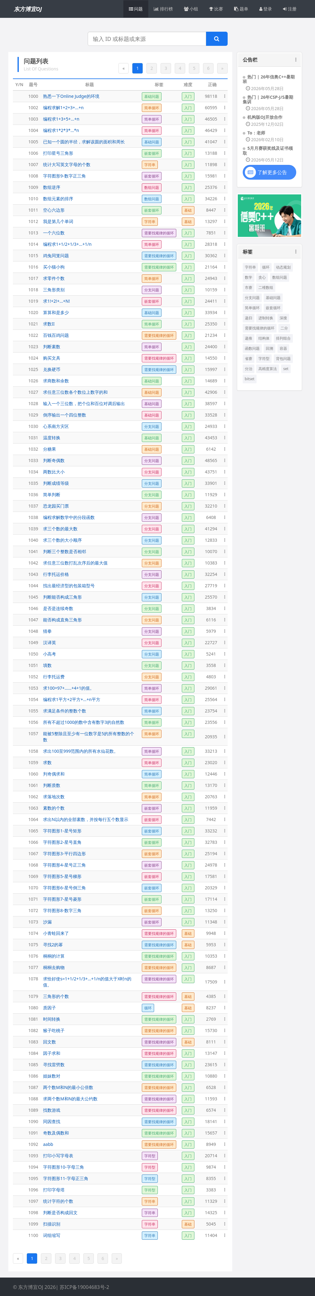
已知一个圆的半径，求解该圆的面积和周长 (84, 142)
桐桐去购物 (54, 967)
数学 (248, 277)
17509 (211, 982)
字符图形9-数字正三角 (64, 176)
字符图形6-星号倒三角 (64, 888)
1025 (33, 369)
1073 (33, 922)
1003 (33, 119)
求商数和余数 (56, 381)
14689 (211, 381)
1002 (33, 107)
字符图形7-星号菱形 (62, 899)
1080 (33, 1008)
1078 (33, 979)
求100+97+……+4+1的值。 (68, 688)
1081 (33, 1019)
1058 (33, 751)
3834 (211, 608)
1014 (33, 244)
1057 (33, 733)
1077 (33, 967)
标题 (89, 84)
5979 (211, 631)
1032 (33, 449)
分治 (248, 368)
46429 (211, 130)
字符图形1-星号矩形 (62, 831)
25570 (211, 597)
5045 (211, 1224)
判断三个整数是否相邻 (64, 551)
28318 (211, 244)
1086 (33, 1076)
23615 (211, 1064)
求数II (49, 324)
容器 (283, 348)
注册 (290, 9)
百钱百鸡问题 (56, 335)
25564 (211, 699)
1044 (33, 585)
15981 (211, 176)
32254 (211, 574)
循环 (265, 267)
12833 (211, 540)
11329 (211, 1201)
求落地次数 (54, 797)
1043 (33, 574)
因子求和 (51, 1053)
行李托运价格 (56, 574)
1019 (33, 301)
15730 (211, 1030)
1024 (33, 358)
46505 (211, 119)
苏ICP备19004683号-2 (84, 1287)
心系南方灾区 (56, 426)
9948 (211, 933)
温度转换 (51, 438)
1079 (33, 996)
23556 (211, 722)
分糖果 (49, 449)
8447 (211, 210)
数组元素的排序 (58, 198)
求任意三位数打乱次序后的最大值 (75, 563)
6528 (211, 1087)
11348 (211, 922)
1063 (33, 808)
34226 (211, 198)
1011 (33, 210)
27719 (211, 585)
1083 (33, 1042)
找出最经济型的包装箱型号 (69, 585)
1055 (33, 711)
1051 (33, 665)
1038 (33, 517)
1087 (33, 1087)
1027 (33, 392)
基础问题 (273, 297)
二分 (284, 328)
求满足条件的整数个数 (64, 711)
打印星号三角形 (58, 153)
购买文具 (51, 358)
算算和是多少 (56, 312)
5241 (211, 654)
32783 (211, 842)
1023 (33, 346)
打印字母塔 (54, 1190)
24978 (211, 865)
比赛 (216, 9)
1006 (33, 153)
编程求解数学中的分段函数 (69, 517)
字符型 (263, 358)
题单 (241, 9)
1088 (33, 1099)
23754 (211, 711)
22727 (211, 642)
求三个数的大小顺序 (62, 540)
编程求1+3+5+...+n (61, 119)
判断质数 (51, 785)
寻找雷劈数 (54, 1064)
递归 (248, 318)
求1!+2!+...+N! (56, 301)
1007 (33, 164)
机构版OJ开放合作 (264, 117)
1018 (33, 290)
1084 (33, 1053)
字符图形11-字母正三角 (65, 1178)
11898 (211, 164)
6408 (211, 517)
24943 (211, 278)
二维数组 (265, 287)
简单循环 (252, 307)
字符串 (250, 267)
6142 (211, 449)
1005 (33, 142)
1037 (33, 506)
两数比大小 (54, 472)
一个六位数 (54, 233)
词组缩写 (51, 1235)
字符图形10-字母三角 (63, 1167)
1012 (33, 221)
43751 (211, 472)
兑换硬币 (51, 369)
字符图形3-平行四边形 (64, 853)
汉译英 (49, 642)
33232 (211, 831)
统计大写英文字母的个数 (66, 164)
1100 (33, 1235)
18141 (211, 1121)
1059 (33, 762)
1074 (33, 933)
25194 (211, 853)
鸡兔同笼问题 (56, 255)
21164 (211, 267)
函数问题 (252, 348)
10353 (211, 956)
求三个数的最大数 (60, 529)
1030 (33, 426)
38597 (211, 403)
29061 (211, 688)
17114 (211, 899)
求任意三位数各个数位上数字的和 (75, 392)
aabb (48, 1144)
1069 (33, 876)
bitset (250, 378)
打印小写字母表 (58, 1155)
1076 (33, 956)
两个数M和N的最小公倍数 (68, 1087)
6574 (211, 1110)
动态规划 (283, 267)
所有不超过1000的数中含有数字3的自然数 (83, 722)
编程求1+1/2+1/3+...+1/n (67, 244)
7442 (211, 819)
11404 (211, 1235)
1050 (33, 654)
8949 (211, 1144)
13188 (211, 153)
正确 (212, 84)
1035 (33, 483)
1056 (33, 722)
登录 (265, 9)
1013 (33, 233)
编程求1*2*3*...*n (61, 130)
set (286, 368)
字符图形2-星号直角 (62, 842)
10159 (211, 290)
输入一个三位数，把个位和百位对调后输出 (84, 403)
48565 (211, 460)
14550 (211, 358)
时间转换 (51, 1019)
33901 (211, 483)
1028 (33, 403)
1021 (33, 324)
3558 (211, 665)
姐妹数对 (51, 1076)
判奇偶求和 (54, 774)
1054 (33, 699)
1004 (33, 130)
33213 (211, 751)
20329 (211, 888)
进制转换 (265, 318)
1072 (33, 910)
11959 (211, 808)
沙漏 (47, 922)
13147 (211, 1053)
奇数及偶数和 (56, 1133)
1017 (33, 278)
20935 (211, 737)
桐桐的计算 (54, 956)
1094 (33, 1167)
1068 (33, 865)
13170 (211, 785)
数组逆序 (51, 187)
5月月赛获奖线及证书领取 (268, 150)
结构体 (263, 338)
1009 (33, 187)
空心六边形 (54, 210)
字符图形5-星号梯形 (62, 876)
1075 (33, 944)
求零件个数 (54, 278)
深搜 (283, 318)
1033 (33, 460)
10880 (211, 1076)
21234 (211, 335)
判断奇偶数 (54, 460)
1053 (33, 688)
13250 (211, 910)
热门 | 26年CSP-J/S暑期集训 (268, 99)
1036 (33, 494)
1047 (33, 620)
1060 (33, 774)
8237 (211, 1008)
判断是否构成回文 (60, 1212)
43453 (211, 438)
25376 (211, 187)
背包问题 (283, 358)
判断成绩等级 (56, 483)
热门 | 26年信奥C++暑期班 (269, 79)
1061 (33, 785)
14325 (211, 1212)
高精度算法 (267, 368)
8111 (211, 1042)
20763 (211, 797)
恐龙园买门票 (56, 506)
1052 (33, 677)
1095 (33, 1178)
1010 (33, 198)
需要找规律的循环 (259, 328)
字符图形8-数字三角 (62, 910)
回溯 (269, 348)
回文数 (49, 1042)
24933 (211, 426)
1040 (33, 540)
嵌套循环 (273, 307)
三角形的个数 (56, 996)
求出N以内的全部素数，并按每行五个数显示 (85, 819)
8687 (211, 967)
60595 (211, 107)
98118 (211, 96)
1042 (33, 563)
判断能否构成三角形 (62, 597)
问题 (136, 9)
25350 (211, 324)
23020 (211, 762)
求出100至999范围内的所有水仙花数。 (80, 751)
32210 (211, 506)
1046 (33, 608)
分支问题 (252, 297)
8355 (211, 1178)
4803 (211, 677)
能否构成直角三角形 (62, 620)
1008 (33, 176)
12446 (211, 774)
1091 (33, 1133)
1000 (33, 96)
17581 (211, 876)
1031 (33, 438)
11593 (211, 1099)
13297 (211, 221)
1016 (33, 267)
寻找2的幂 (53, 944)
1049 (33, 642)
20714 (211, 1155)
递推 (248, 338)
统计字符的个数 (58, 1201)
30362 (211, 255)
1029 (33, 415)
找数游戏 (51, 1110)
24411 (211, 301)
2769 (211, 1019)
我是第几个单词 (58, 221)
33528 (211, 415)
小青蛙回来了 (56, 933)
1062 (33, 797)
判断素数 (51, 346)
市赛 (248, 287)
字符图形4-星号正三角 (64, 865)
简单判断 (51, 494)
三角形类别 (54, 290)
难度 (188, 84)
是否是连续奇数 (58, 608)
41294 (211, 529)
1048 (33, 631)
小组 (191, 9)
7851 (211, 233)
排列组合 (283, 338)
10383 (211, 563)
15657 (211, 1133)
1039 (33, 529)
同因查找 (51, 1121)
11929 (211, 494)
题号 (33, 84)
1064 (33, 819)
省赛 (248, 358)
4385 (211, 996)
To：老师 (256, 133)
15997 (211, 369)
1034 (33, 472)
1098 (33, 1212)
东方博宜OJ (28, 9)
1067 (33, 853)
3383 (211, 1190)
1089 (33, 1110)
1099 (33, 1224)
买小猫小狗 (54, 267)
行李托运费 (54, 677)
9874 (211, 1167)
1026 (33, 381)
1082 (33, 1030)
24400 (211, 346)
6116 (211, 620)
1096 (33, 1190)
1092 (33, 1144)
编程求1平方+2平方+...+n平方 (71, 699)
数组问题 (279, 277)
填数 (47, 665)
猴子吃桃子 (54, 1030)
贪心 (262, 277)
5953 (211, 944)
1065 (33, 831)
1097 (33, 1201)
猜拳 (47, 631)
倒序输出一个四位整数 (64, 415)
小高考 (49, 654)
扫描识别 (51, 1224)
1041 (33, 551)
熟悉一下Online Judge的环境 (71, 96)
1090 (33, 1121)
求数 (47, 762)
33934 (211, 312)
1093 (33, 1155)
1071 (33, 899)
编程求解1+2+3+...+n (63, 107)
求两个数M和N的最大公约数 (70, 1099)
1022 (33, 335)
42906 (211, 392)
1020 (33, 312)
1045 (33, 597)
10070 (211, 551)
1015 (33, 255)
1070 (33, 888)
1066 (33, 842)
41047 (211, 142)
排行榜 (163, 9)
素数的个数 (54, 808)
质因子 (49, 1008)
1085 (33, 1064)
